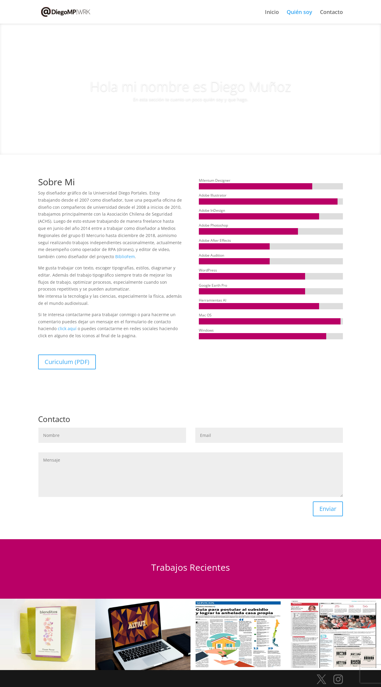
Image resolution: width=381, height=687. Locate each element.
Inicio (272, 12)
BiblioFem (125, 256)
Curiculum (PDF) (67, 362)
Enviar (327, 509)
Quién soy (299, 12)
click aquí (68, 328)
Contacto (331, 12)
